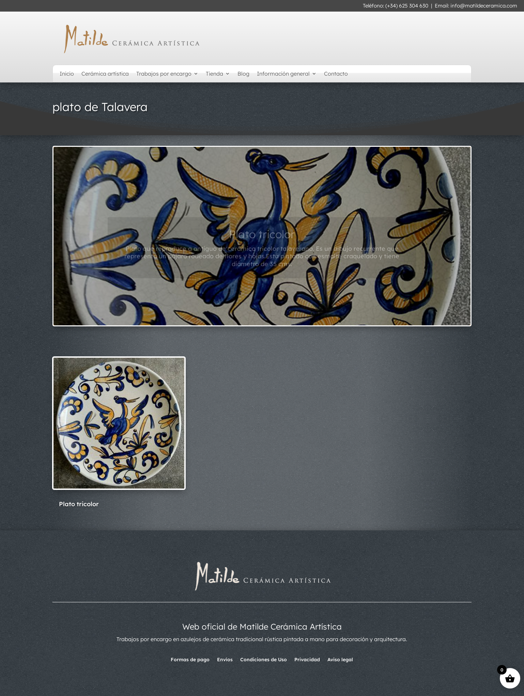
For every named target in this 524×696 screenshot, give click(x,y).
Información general (283, 74)
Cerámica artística (105, 74)
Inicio (67, 74)
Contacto (336, 74)
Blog (243, 74)
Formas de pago (190, 660)
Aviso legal (340, 660)
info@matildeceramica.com (483, 5)
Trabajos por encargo (163, 74)
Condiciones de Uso (263, 660)
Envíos (225, 660)
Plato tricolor (262, 240)
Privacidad (307, 660)
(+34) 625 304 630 (406, 5)
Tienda (214, 74)
